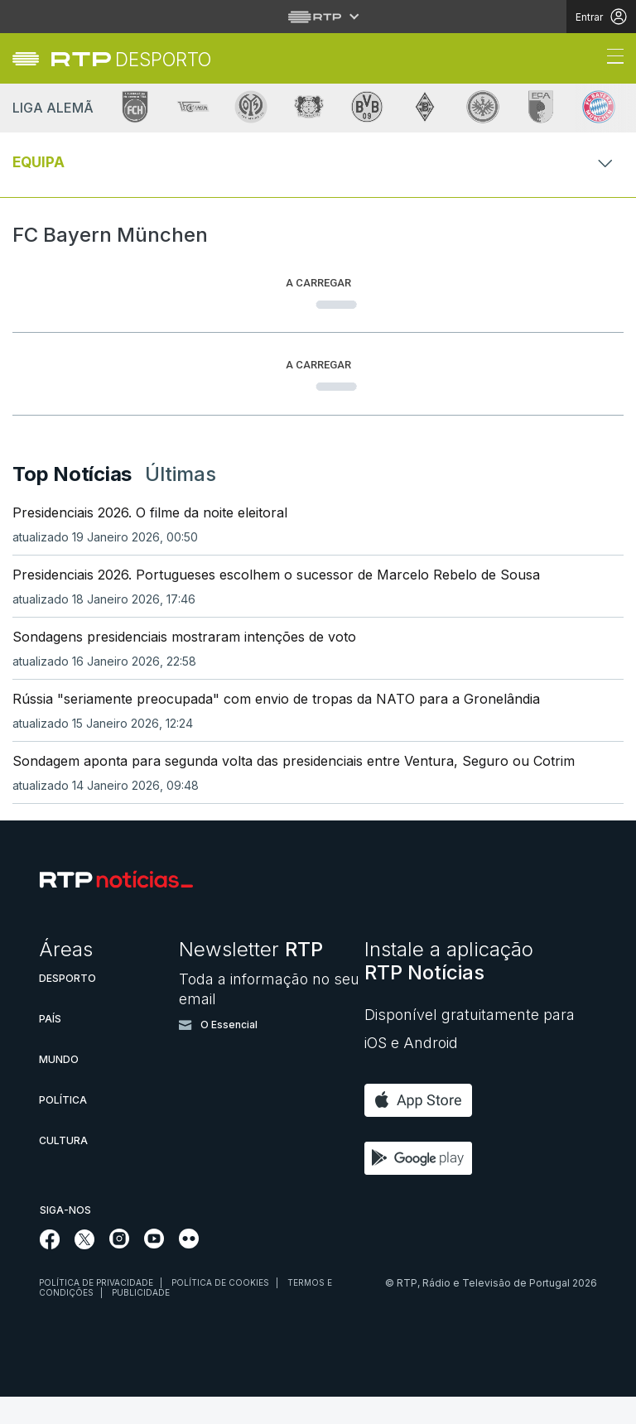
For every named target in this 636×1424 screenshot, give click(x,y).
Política (63, 1127)
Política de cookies (220, 1310)
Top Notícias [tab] (72, 500)
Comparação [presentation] (341, 346)
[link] (131, 59)
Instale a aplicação (448, 988)
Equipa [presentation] (46, 346)
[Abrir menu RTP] (318, 16)
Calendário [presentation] (130, 346)
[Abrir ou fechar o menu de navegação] (610, 59)
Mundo (59, 1086)
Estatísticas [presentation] (234, 346)
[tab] (46, 345)
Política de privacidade (96, 1310)
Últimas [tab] (180, 500)
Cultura (63, 1168)
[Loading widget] (318, 291)
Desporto (67, 1005)
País (50, 1046)
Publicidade (141, 1320)
